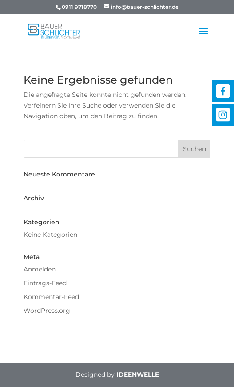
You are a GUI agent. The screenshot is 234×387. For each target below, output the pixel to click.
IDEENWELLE (137, 375)
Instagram (223, 115)
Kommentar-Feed (51, 297)
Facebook (223, 91)
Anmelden (40, 269)
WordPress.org (47, 311)
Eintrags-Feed (45, 283)
